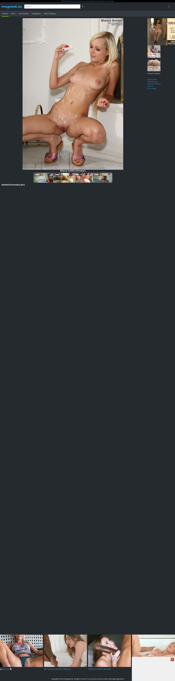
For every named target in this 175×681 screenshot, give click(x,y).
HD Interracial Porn (154, 84)
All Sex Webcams (67, 1)
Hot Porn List (79, 1)
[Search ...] (52, 6)
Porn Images (151, 88)
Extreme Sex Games (107, 1)
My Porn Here (152, 79)
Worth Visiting (49, 14)
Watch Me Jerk (152, 82)
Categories (36, 14)
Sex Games (23, 14)
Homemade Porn (92, 1)
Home (5, 14)
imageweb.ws (12, 6)
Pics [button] (13, 14)
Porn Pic (150, 86)
